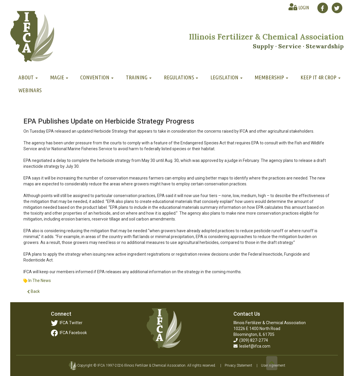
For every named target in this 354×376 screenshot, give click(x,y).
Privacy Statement (238, 365)
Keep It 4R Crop (320, 77)
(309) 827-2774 (250, 340)
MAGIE (59, 77)
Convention (97, 77)
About (28, 77)
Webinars (30, 90)
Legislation (226, 77)
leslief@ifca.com (251, 346)
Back (33, 291)
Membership (271, 77)
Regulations (181, 77)
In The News (39, 280)
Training (139, 77)
